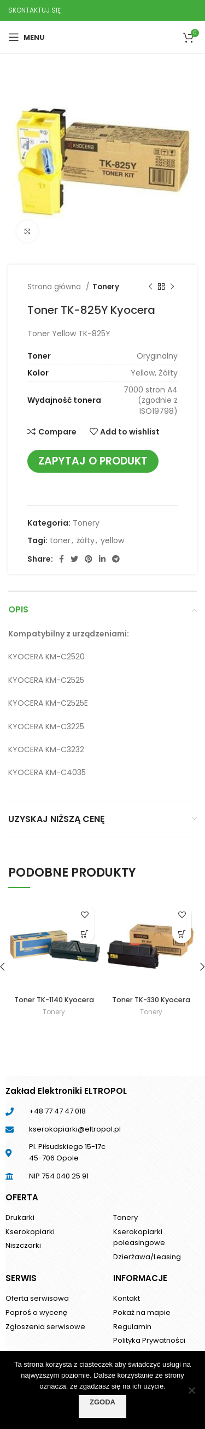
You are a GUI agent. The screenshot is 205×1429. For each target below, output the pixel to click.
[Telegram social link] (116, 559)
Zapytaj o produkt (93, 461)
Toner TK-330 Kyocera (151, 999)
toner (60, 540)
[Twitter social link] (74, 559)
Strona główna (55, 287)
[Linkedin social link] (102, 559)
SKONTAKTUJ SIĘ (34, 10)
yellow (112, 540)
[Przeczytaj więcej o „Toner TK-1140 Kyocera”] (85, 933)
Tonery (105, 287)
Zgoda (102, 1402)
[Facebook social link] (61, 559)
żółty (86, 540)
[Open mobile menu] (26, 37)
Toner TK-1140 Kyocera (54, 999)
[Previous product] (150, 287)
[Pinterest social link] (88, 559)
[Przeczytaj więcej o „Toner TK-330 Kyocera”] (181, 933)
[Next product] (172, 287)
